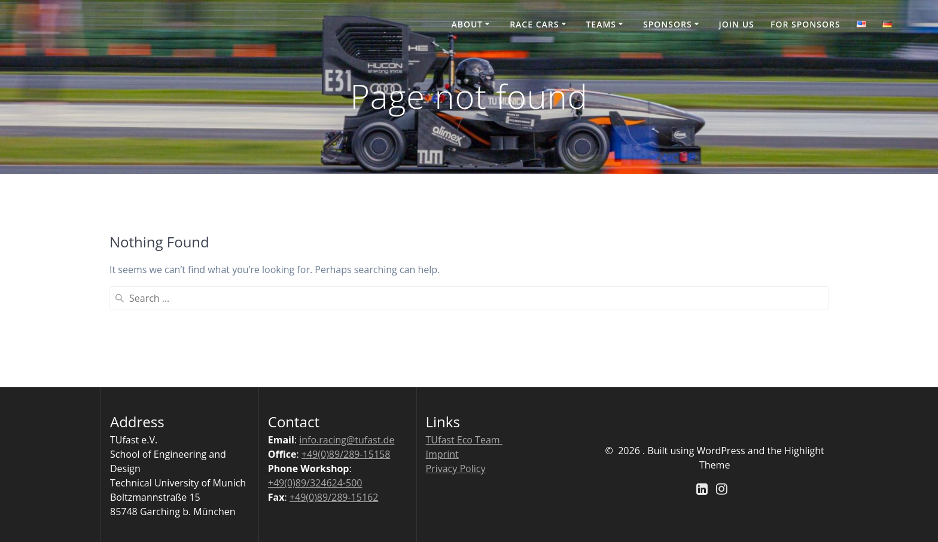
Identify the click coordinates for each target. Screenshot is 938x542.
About (467, 24)
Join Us (736, 24)
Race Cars (534, 24)
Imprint (442, 454)
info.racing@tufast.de (346, 439)
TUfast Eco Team (464, 439)
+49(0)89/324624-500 (315, 482)
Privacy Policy (456, 468)
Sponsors (667, 24)
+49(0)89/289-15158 (346, 454)
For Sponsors (805, 24)
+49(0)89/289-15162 (334, 497)
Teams (601, 24)
